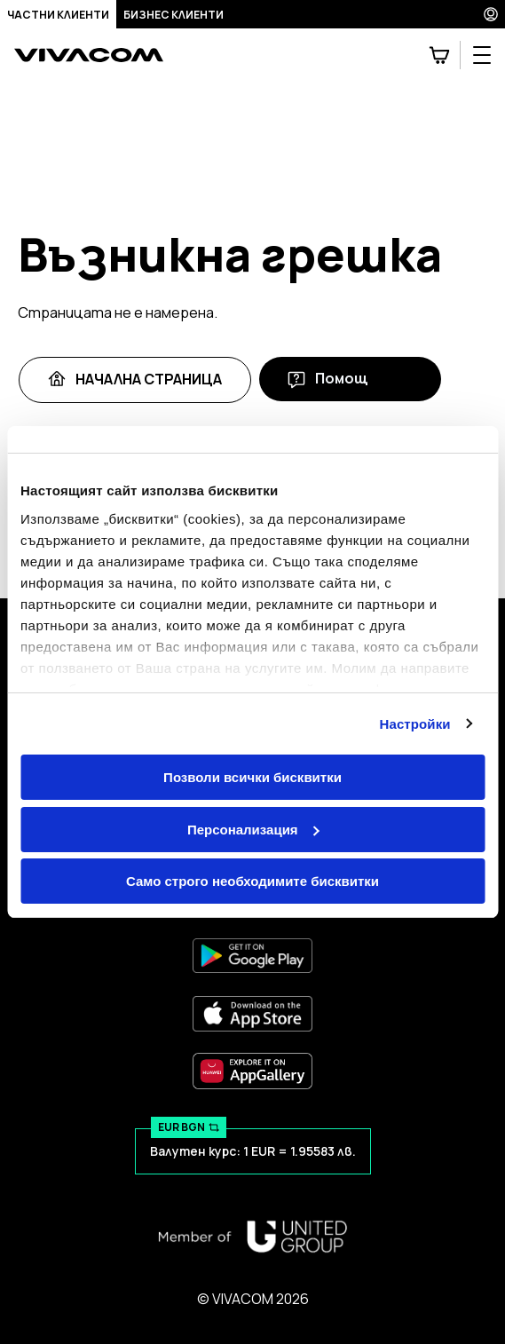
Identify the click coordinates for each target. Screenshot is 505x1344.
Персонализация (253, 829)
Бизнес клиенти (173, 14)
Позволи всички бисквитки (252, 777)
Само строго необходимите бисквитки (252, 881)
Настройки (415, 723)
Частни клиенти (58, 14)
